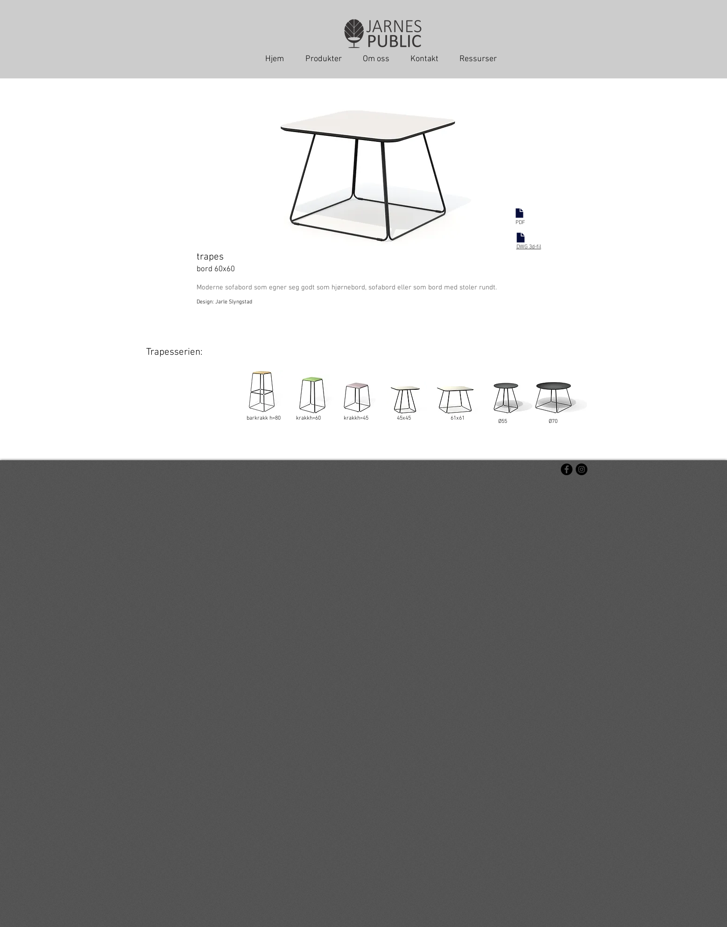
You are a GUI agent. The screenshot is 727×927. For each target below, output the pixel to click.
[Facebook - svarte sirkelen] (566, 469)
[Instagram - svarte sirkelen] (581, 469)
